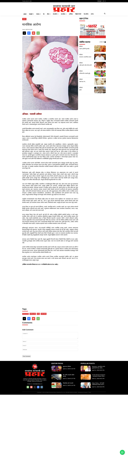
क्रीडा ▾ (48, 36)
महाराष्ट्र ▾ (38, 36)
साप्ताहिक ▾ (63, 36)
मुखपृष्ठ (25, 36)
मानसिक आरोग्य (33, 377)
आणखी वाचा (102, 65)
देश (43, 36)
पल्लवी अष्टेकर (43, 377)
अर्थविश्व (71, 36)
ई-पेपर (92, 36)
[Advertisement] (64, 15)
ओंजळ (38, 377)
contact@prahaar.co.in (37, 447)
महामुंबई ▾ (31, 36)
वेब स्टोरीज (86, 36)
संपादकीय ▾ (55, 36)
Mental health (25, 377)
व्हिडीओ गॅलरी (78, 36)
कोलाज (24, 41)
